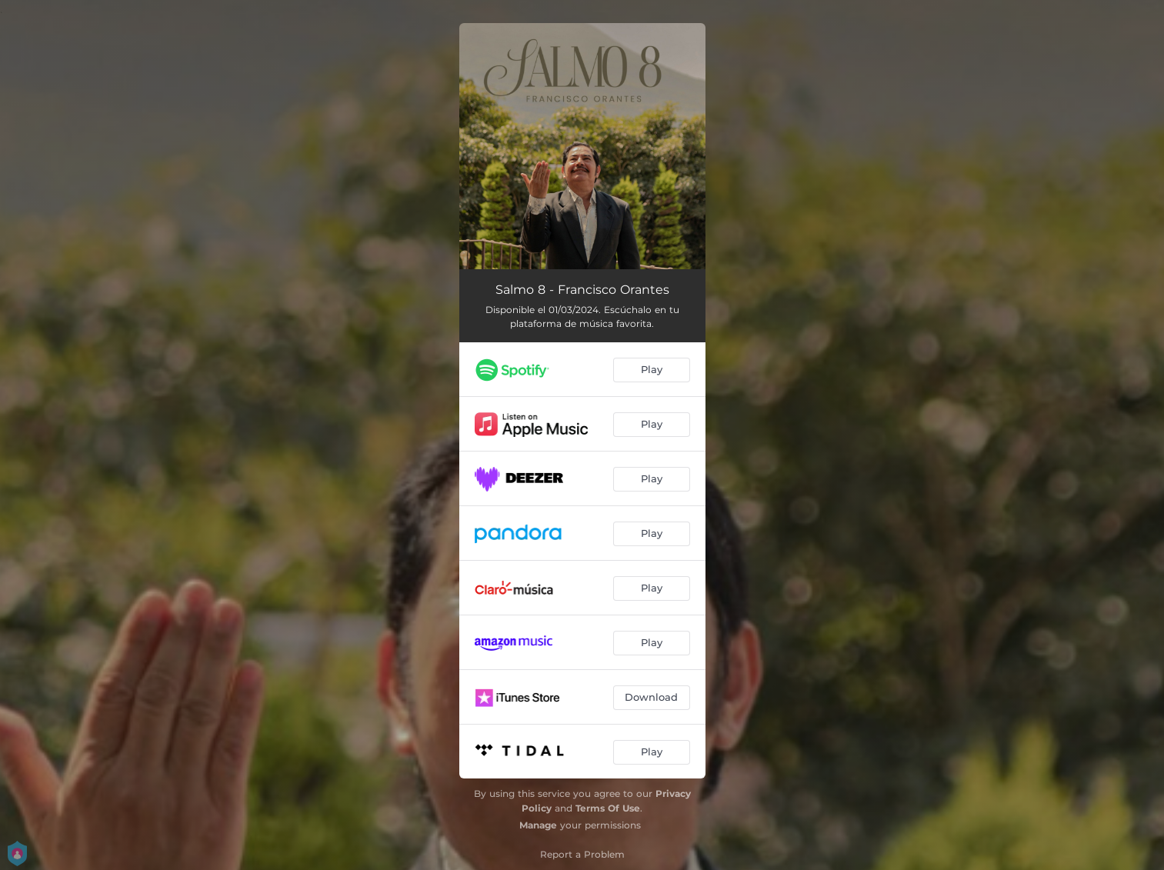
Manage (538, 825)
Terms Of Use (607, 808)
